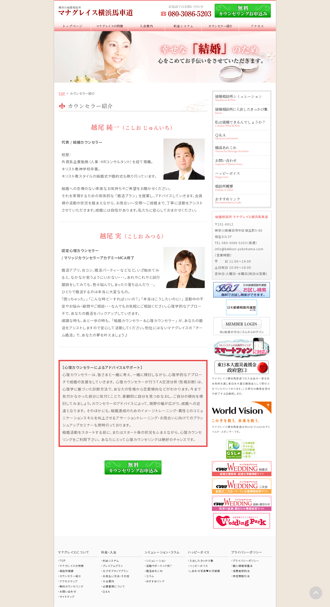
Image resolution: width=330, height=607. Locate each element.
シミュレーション (156, 560)
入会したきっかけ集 (201, 560)
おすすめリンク (241, 200)
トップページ (72, 26)
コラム (150, 576)
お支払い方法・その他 (116, 576)
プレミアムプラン (113, 566)
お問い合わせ (241, 162)
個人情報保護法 (243, 566)
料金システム (183, 26)
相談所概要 (241, 188)
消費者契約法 (241, 571)
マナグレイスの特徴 (109, 26)
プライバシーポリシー (246, 560)
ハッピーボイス (241, 175)
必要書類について (114, 586)
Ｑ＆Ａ (241, 136)
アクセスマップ (69, 581)
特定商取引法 (241, 576)
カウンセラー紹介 (220, 26)
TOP (62, 93)
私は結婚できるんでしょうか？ (241, 123)
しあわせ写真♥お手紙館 (204, 571)
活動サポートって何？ (159, 566)
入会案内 (146, 26)
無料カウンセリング (71, 586)
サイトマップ (67, 597)
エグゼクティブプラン (116, 571)
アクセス (257, 26)
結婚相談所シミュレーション (241, 98)
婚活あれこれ (241, 149)
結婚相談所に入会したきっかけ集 (241, 111)
